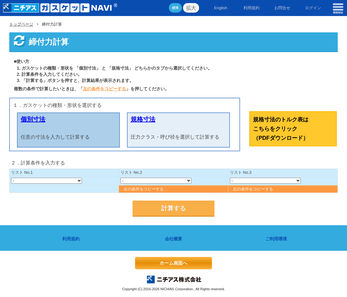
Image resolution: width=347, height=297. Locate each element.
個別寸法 (33, 119)
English (220, 8)
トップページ (21, 24)
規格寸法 (143, 119)
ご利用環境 (276, 238)
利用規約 (251, 8)
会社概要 (173, 238)
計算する (173, 208)
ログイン (313, 8)
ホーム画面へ (173, 263)
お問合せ (282, 8)
